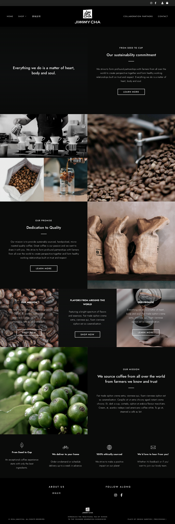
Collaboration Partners (138, 16)
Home (10, 16)
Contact (163, 16)
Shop (21, 16)
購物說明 (36, 16)
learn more (131, 94)
